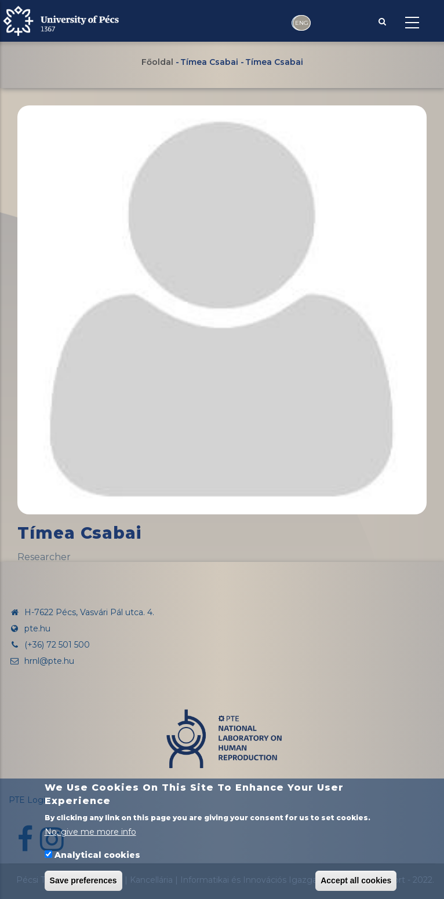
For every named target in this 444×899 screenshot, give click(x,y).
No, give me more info (90, 832)
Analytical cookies (97, 855)
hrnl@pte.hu (41, 661)
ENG (301, 23)
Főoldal (157, 62)
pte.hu (37, 628)
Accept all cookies (356, 880)
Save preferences (83, 880)
